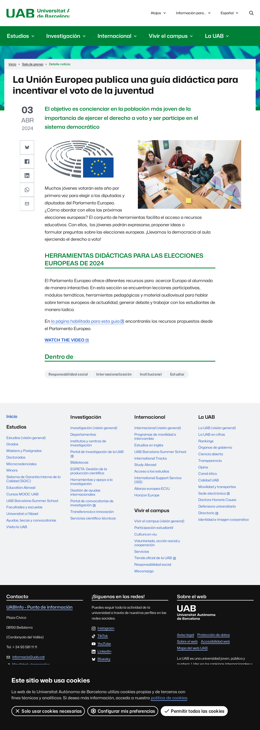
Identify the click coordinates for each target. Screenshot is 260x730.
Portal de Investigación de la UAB (97, 456)
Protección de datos (213, 636)
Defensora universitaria (217, 508)
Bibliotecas (79, 464)
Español (229, 14)
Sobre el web (187, 643)
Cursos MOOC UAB (22, 497)
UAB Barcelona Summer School (32, 503)
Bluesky (104, 661)
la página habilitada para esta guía (85, 322)
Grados (12, 447)
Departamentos (83, 436)
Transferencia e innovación (92, 513)
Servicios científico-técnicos (93, 520)
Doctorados (15, 460)
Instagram (106, 630)
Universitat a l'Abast (22, 516)
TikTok (103, 638)
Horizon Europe (146, 497)
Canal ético (207, 475)
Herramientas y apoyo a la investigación (91, 483)
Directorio (209, 515)
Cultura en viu (145, 536)
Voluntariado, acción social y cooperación (157, 544)
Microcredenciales (21, 467)
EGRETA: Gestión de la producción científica (88, 472)
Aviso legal (185, 636)
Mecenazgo (144, 573)
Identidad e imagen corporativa (223, 521)
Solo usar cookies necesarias (48, 711)
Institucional (158, 375)
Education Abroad (20, 490)
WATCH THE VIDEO (64, 341)
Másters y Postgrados (24, 453)
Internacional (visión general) (157, 430)
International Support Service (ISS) (158, 481)
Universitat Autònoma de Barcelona (51, 14)
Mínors (12, 473)
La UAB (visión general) (217, 430)
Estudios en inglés (148, 447)
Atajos (159, 13)
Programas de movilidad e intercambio (155, 438)
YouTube (104, 645)
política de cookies (169, 697)
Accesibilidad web (215, 643)
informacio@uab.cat (28, 658)
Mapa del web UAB (192, 649)
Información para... (194, 13)
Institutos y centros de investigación (88, 445)
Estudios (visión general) (26, 441)
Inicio (12, 418)
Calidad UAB (208, 482)
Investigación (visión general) (93, 430)
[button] (27, 148)
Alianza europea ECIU (152, 490)
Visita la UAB (16, 530)
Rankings (206, 443)
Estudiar (187, 375)
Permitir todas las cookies (194, 711)
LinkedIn (104, 653)
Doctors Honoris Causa (217, 501)
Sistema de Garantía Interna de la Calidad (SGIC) (33, 482)
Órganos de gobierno (215, 449)
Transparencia (210, 462)
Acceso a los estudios (151, 473)
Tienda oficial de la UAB (156, 560)
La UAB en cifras (211, 436)
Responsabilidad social (70, 375)
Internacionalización (119, 375)
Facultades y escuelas (24, 510)
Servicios (141, 553)
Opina (203, 469)
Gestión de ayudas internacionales (85, 494)
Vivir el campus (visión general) (159, 523)
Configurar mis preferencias (123, 711)
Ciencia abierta (210, 456)
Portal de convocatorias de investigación (91, 505)
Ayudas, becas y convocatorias (31, 523)
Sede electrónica (215, 495)
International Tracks (150, 460)
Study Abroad (145, 466)
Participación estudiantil (153, 529)
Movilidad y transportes (217, 488)
